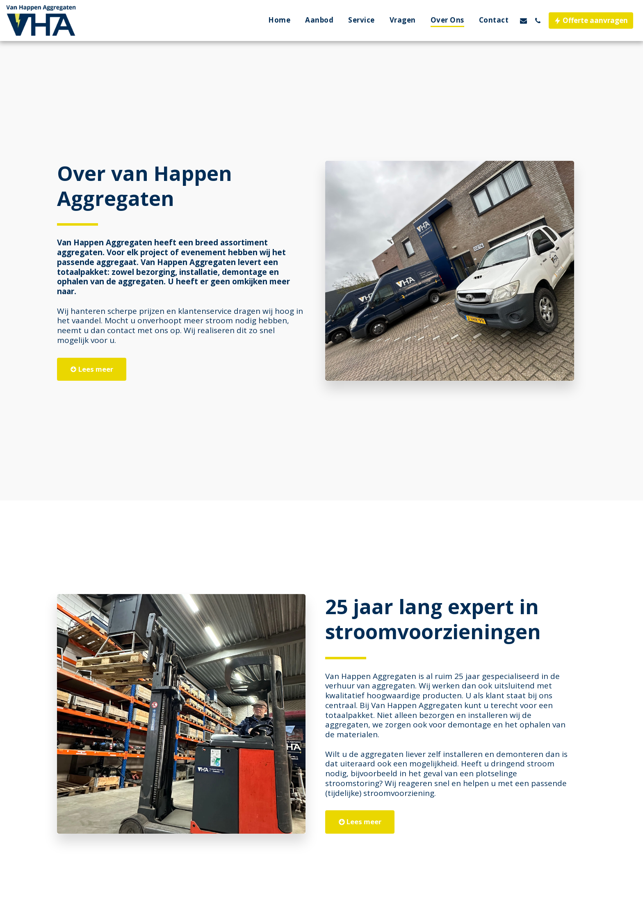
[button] (523, 20)
